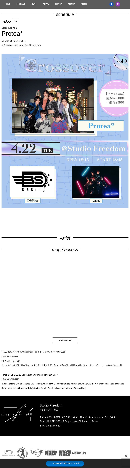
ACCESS (84, 4)
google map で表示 (65, 340)
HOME (8, 4)
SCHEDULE (20, 4)
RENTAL (46, 4)
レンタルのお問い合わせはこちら (65, 463)
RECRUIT (71, 4)
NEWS (33, 4)
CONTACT (58, 4)
